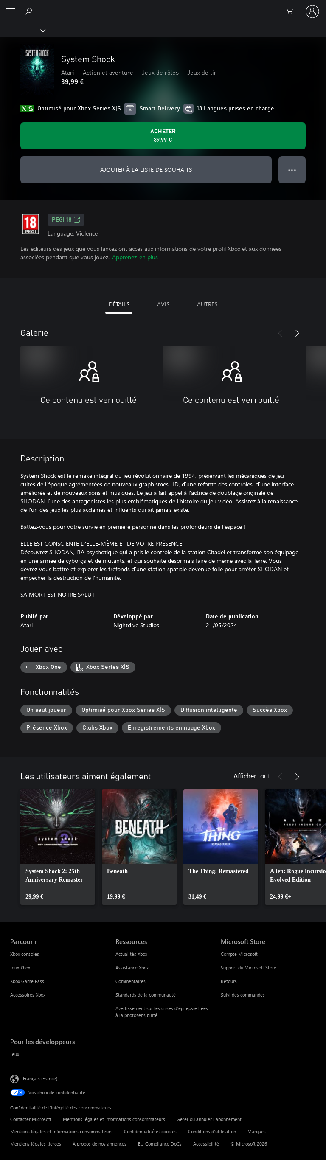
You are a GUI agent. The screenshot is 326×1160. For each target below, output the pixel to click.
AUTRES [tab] (207, 304)
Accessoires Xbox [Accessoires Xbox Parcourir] (27, 994)
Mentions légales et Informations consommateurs (114, 1119)
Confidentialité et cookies (150, 1131)
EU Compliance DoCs (160, 1143)
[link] (57, 847)
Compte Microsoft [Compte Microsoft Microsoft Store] (239, 954)
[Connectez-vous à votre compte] (312, 11)
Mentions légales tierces (35, 1143)
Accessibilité (206, 1143)
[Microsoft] (162, 6)
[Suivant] (297, 333)
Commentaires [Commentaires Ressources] (130, 981)
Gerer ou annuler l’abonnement (209, 1119)
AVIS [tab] (163, 304)
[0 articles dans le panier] (292, 11)
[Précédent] (280, 333)
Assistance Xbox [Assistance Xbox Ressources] (132, 967)
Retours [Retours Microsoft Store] (229, 981)
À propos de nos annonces (99, 1143)
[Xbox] (22, 30)
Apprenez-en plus (135, 257)
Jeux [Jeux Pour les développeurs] (14, 1054)
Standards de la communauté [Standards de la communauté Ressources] (145, 994)
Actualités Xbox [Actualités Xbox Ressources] (131, 954)
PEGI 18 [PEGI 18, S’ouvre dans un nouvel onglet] (66, 219)
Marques (256, 1131)
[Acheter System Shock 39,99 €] (163, 135)
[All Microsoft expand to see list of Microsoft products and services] (10, 11)
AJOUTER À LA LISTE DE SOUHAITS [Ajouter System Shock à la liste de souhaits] (146, 170)
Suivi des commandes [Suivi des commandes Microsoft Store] (243, 994)
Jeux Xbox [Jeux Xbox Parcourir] (20, 967)
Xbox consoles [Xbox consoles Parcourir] (24, 954)
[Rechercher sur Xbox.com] (29, 11)
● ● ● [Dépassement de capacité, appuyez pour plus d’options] (292, 169)
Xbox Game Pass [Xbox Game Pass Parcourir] (27, 981)
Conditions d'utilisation (212, 1131)
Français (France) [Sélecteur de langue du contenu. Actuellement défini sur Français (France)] (40, 1078)
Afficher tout (251, 775)
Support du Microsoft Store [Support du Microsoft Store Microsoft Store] (248, 967)
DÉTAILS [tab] (119, 304)
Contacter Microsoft (30, 1119)
